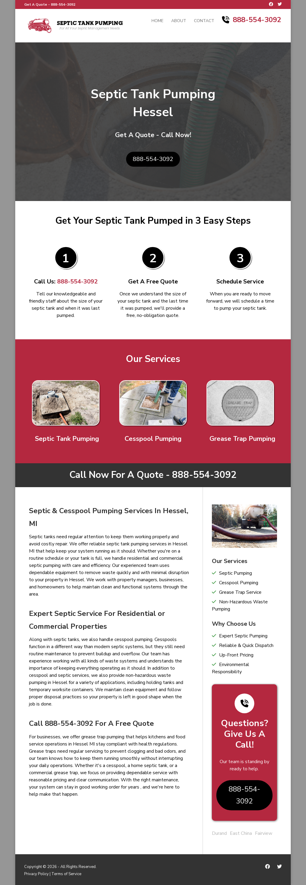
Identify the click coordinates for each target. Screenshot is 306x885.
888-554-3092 (63, 4)
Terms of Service (66, 874)
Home (157, 21)
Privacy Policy (36, 874)
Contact (204, 21)
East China (241, 833)
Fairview (263, 833)
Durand (219, 833)
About (178, 21)
